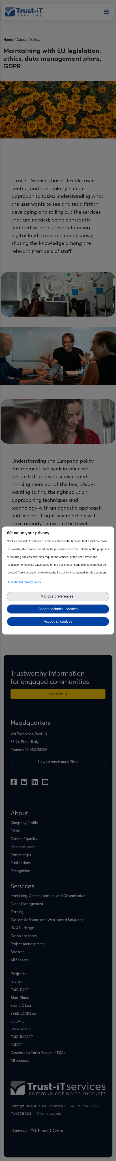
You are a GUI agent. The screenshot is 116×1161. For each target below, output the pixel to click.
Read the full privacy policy (24, 582)
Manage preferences (58, 596)
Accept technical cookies (57, 609)
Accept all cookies (58, 621)
